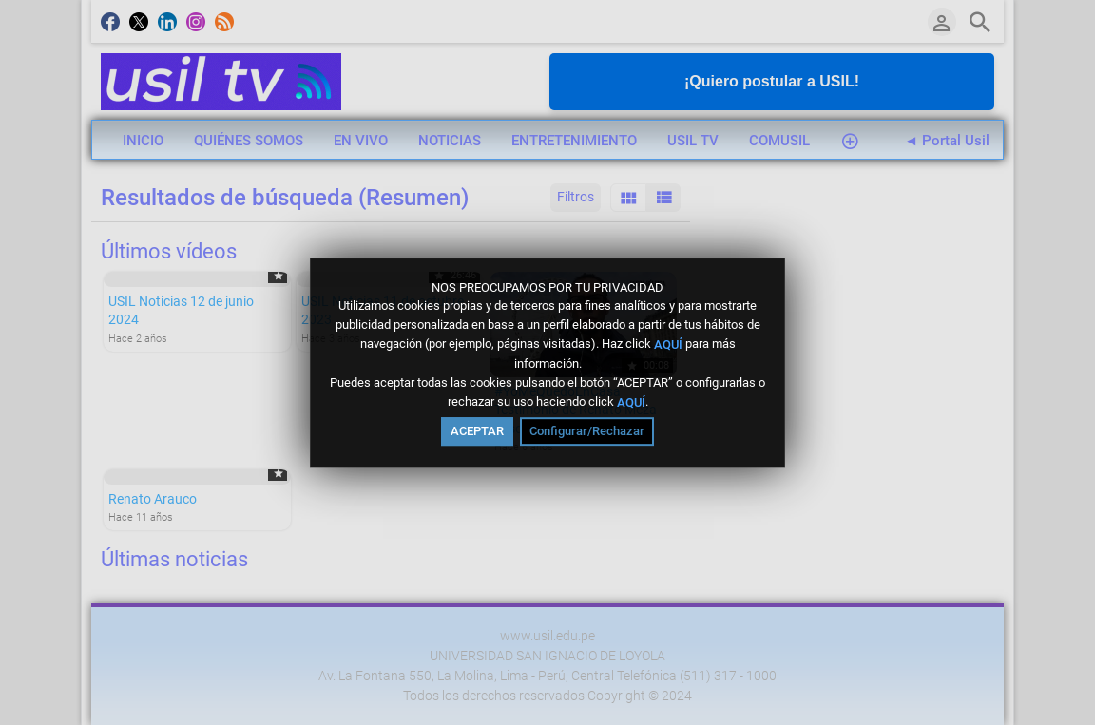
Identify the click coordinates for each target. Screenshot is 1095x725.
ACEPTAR (477, 431)
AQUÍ (668, 344)
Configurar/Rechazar (586, 431)
